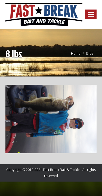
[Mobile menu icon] (91, 14)
